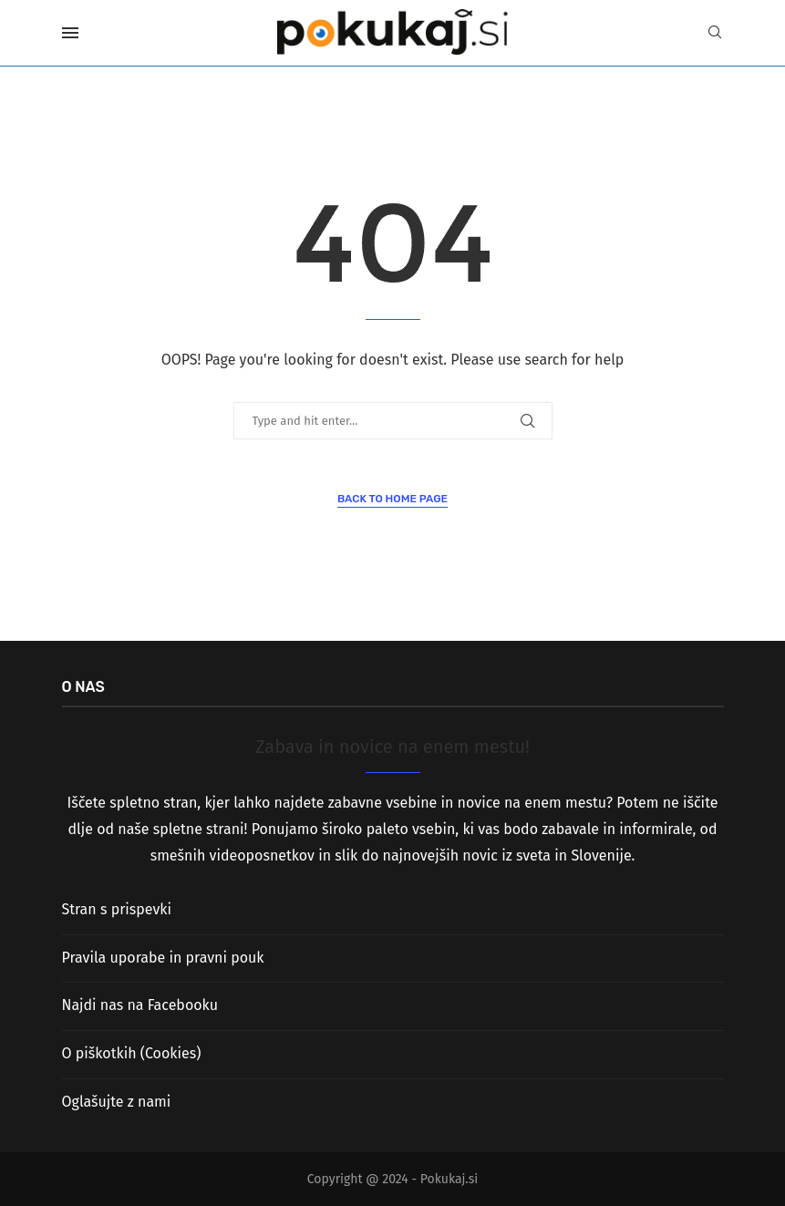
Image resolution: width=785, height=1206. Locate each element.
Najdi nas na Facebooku (140, 1005)
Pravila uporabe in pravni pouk (163, 957)
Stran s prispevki (117, 909)
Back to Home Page (392, 498)
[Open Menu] (70, 33)
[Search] (715, 33)
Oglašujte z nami (116, 1101)
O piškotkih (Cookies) (131, 1053)
